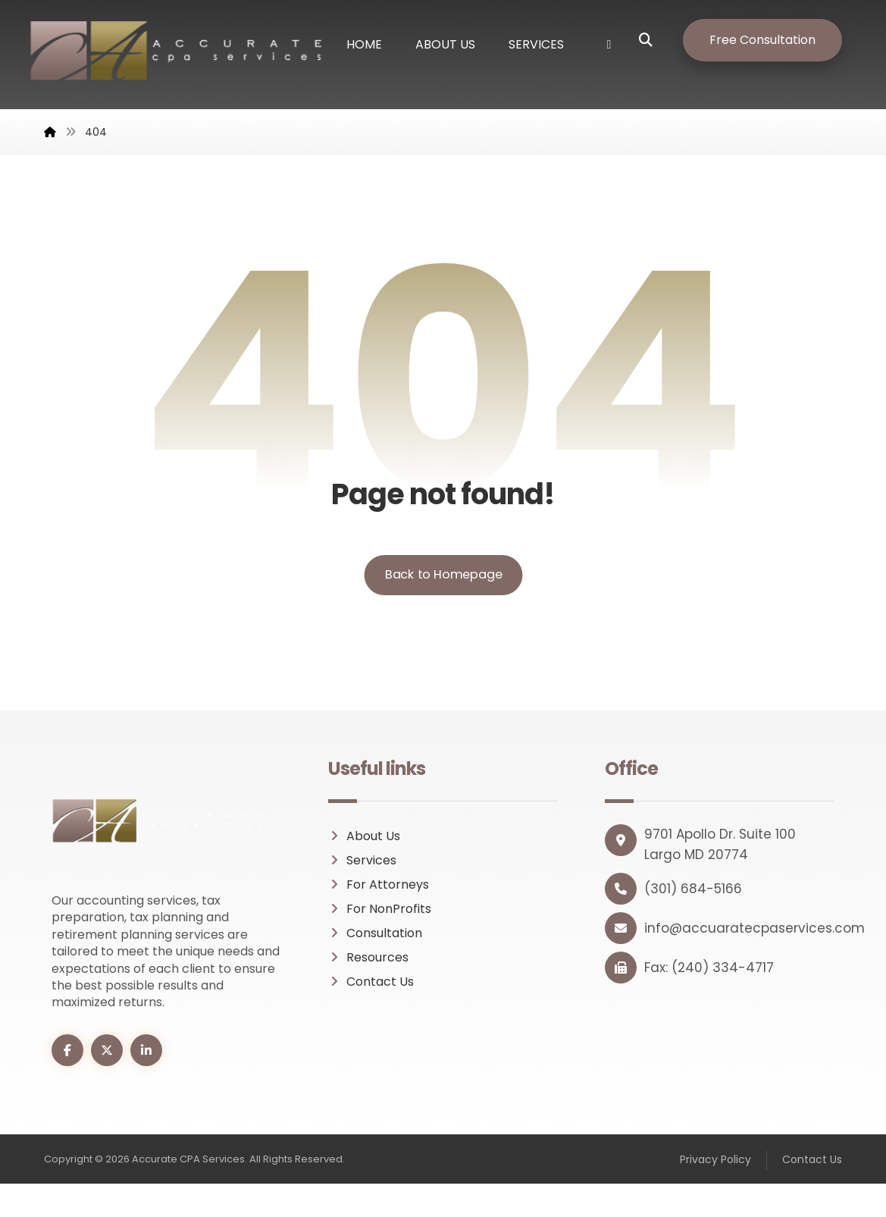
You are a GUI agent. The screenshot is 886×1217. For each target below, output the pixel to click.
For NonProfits (379, 942)
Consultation (375, 966)
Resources (368, 990)
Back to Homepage (443, 607)
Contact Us (371, 1015)
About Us (364, 869)
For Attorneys (378, 918)
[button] (657, 40)
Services (362, 893)
